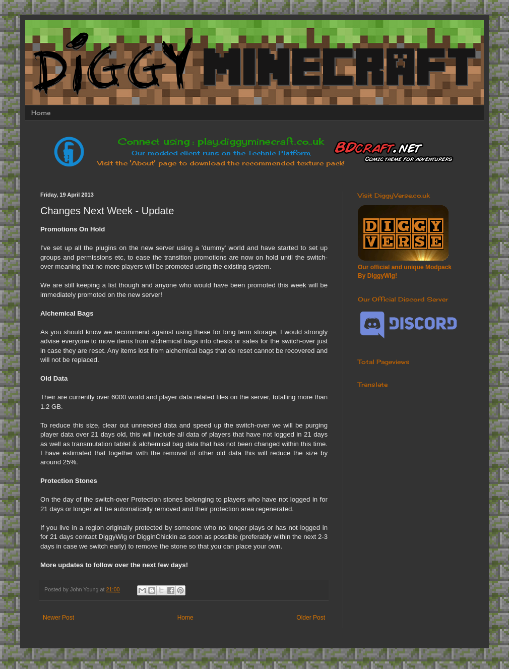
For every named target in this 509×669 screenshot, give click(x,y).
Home (40, 112)
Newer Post (58, 617)
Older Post (310, 617)
